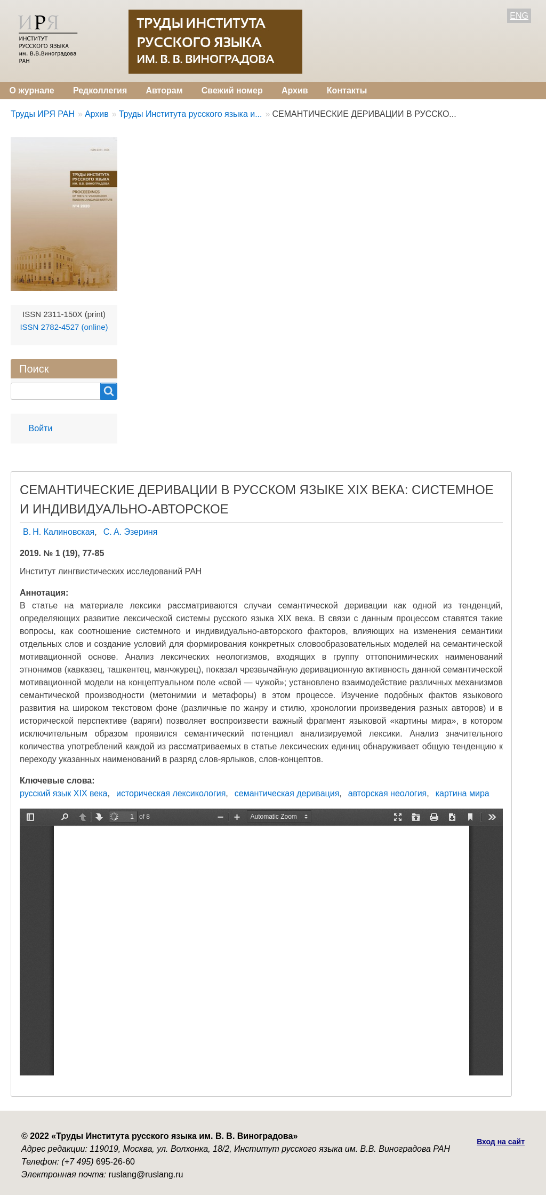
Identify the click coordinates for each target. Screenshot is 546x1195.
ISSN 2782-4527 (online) (64, 326)
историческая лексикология (171, 793)
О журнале (32, 90)
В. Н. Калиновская (58, 531)
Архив (295, 90)
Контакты (347, 90)
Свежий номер (232, 90)
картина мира (462, 793)
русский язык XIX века (64, 793)
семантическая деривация (287, 793)
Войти (41, 428)
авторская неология (387, 793)
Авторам (164, 90)
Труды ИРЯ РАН (43, 113)
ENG (519, 15)
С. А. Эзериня (130, 531)
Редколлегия (100, 90)
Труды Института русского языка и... (190, 113)
